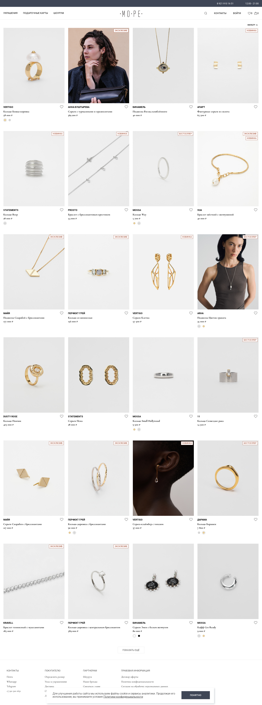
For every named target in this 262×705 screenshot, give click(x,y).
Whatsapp (12, 681)
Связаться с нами (91, 686)
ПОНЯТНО (195, 695)
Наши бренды (90, 681)
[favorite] (62, 107)
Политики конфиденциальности (123, 696)
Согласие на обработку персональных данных (144, 686)
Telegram (11, 686)
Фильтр (252, 25)
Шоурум (87, 676)
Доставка (49, 686)
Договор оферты (129, 676)
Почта (10, 676)
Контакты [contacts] (220, 13)
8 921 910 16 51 (225, 3)
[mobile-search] (205, 13)
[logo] (131, 17)
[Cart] (256, 13)
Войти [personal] (237, 13)
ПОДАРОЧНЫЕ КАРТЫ (35, 13)
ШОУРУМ (58, 13)
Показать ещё (131, 650)
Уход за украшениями (56, 681)
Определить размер (55, 676)
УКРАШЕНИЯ (10, 13)
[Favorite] (250, 13)
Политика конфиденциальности (137, 681)
